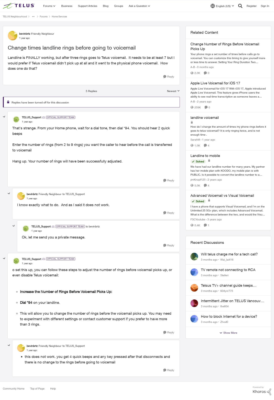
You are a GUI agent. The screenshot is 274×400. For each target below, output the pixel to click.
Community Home (14, 388)
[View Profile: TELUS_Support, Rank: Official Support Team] (16, 119)
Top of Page (37, 388)
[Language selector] (222, 6)
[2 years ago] (203, 101)
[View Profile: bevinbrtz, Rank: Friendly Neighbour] (12, 35)
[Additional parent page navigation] (33, 16)
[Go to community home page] (19, 6)
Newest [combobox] (173, 91)
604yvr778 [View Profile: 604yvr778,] (226, 290)
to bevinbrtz (93, 226)
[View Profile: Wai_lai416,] (194, 256)
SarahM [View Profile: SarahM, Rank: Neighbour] (195, 139)
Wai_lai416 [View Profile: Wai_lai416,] (226, 259)
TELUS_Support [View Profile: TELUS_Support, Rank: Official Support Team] (31, 117)
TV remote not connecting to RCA (228, 270)
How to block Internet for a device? (229, 316)
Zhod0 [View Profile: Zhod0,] (224, 321)
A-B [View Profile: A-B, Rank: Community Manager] (192, 67)
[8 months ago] (205, 67)
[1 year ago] (208, 140)
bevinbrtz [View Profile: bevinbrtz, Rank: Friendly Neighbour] (24, 33)
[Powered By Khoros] (262, 390)
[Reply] (168, 76)
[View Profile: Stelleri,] (194, 272)
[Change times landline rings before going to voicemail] (27, 121)
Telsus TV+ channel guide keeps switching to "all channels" (227, 285)
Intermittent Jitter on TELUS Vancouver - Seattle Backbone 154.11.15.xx (233, 301)
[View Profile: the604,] (194, 303)
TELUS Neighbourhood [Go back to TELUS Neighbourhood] (15, 16)
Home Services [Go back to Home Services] (59, 16)
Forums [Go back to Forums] (44, 16)
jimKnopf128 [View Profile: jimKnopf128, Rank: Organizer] (198, 179)
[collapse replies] (4, 116)
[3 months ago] (209, 260)
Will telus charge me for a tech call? (229, 254)
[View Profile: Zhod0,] (194, 319)
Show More (228, 332)
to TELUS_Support (73, 194)
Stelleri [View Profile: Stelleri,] (224, 275)
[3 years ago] (214, 219)
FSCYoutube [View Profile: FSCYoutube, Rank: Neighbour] (197, 219)
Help (53, 388)
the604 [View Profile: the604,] (224, 306)
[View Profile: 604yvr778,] (194, 288)
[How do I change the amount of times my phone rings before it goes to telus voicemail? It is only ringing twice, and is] (228, 131)
